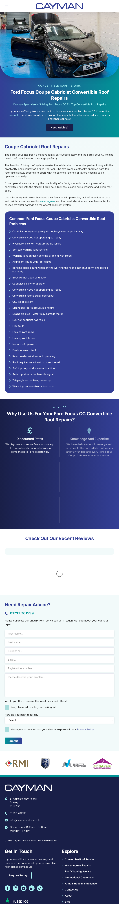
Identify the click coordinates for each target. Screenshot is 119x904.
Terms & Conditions (64, 891)
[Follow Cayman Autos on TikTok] (40, 847)
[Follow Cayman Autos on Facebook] (7, 847)
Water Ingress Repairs (78, 823)
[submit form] (13, 699)
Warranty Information (39, 891)
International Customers (79, 835)
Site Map (100, 891)
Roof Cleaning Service (78, 829)
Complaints (19, 891)
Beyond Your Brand (66, 896)
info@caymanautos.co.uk (25, 778)
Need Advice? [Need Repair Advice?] (59, 127)
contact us (15, 115)
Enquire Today (18, 833)
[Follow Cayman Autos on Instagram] (15, 847)
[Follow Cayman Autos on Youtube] (23, 847)
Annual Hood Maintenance (81, 841)
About (68, 854)
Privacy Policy (85, 687)
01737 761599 (22, 572)
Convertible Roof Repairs (79, 817)
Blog (67, 860)
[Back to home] (59, 6)
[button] (6, 6)
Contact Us (71, 848)
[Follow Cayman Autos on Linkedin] (32, 847)
